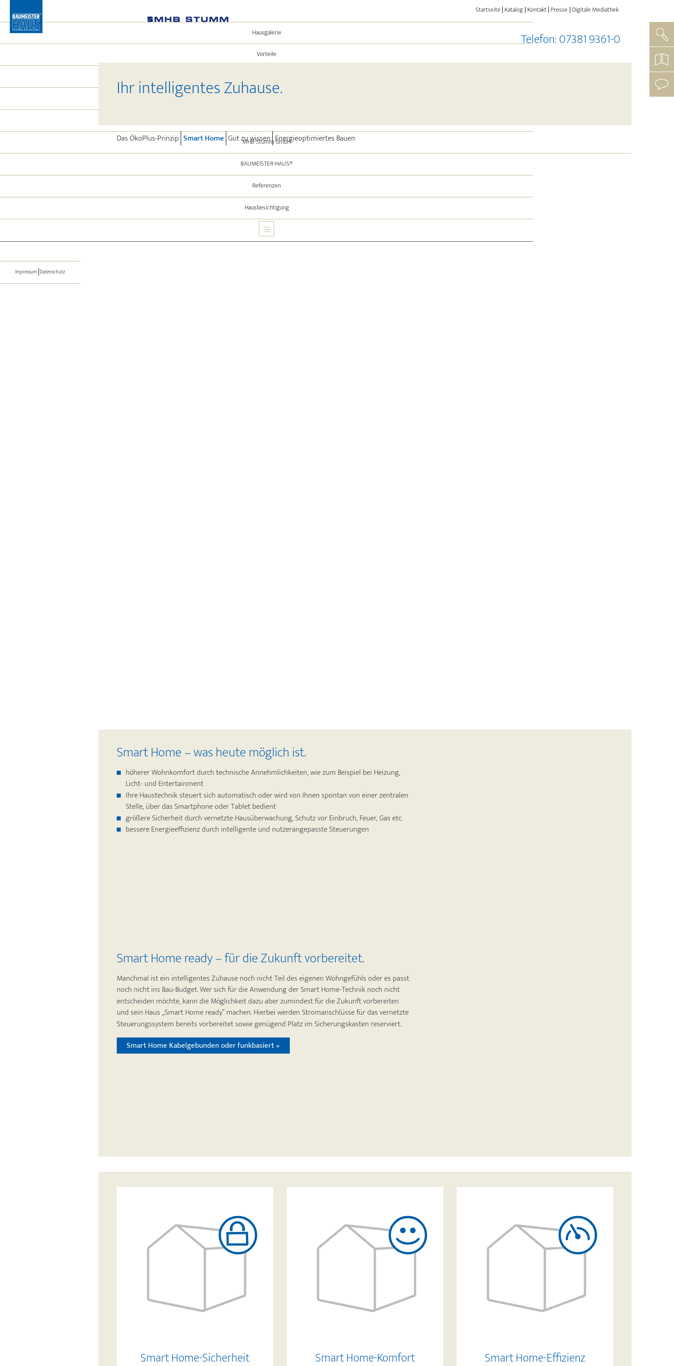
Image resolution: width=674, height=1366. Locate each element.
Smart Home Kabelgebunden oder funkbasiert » (203, 430)
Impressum (23, 312)
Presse (559, 10)
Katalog (513, 10)
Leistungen (40, 138)
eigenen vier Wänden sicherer (292, 958)
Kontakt (537, 10)
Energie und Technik (44, 116)
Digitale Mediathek (595, 10)
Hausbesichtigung (40, 248)
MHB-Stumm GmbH (40, 182)
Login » (610, 1332)
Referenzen (40, 226)
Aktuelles (40, 160)
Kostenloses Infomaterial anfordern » (389, 1286)
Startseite (487, 10)
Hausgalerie (40, 73)
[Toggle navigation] (40, 273)
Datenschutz (56, 312)
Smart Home (204, 138)
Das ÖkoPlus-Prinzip (148, 138)
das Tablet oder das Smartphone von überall (446, 1021)
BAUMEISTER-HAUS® (40, 204)
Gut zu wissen (249, 138)
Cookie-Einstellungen (542, 1333)
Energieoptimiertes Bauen (315, 138)
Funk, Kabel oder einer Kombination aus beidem (435, 998)
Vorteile (40, 95)
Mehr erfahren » (192, 733)
